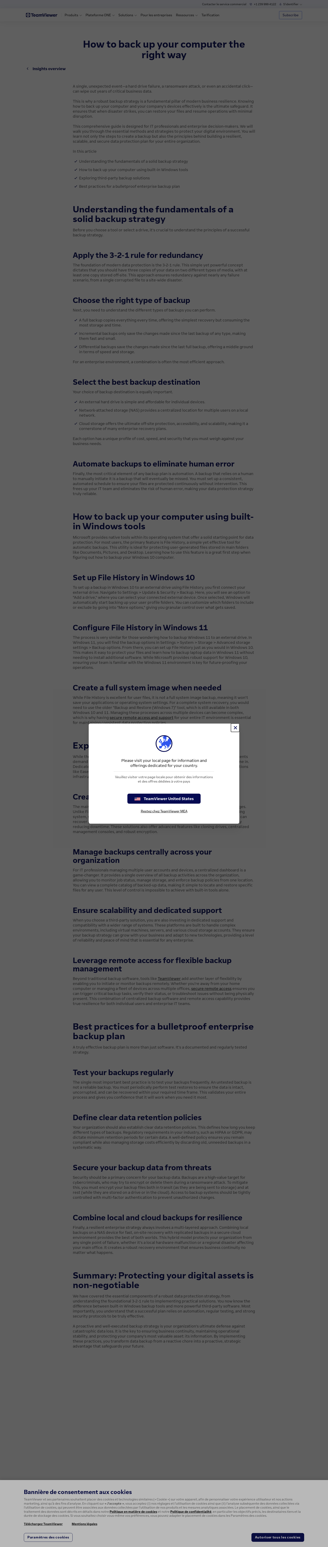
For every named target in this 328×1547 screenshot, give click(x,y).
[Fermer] (235, 728)
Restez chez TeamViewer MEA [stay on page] (164, 811)
